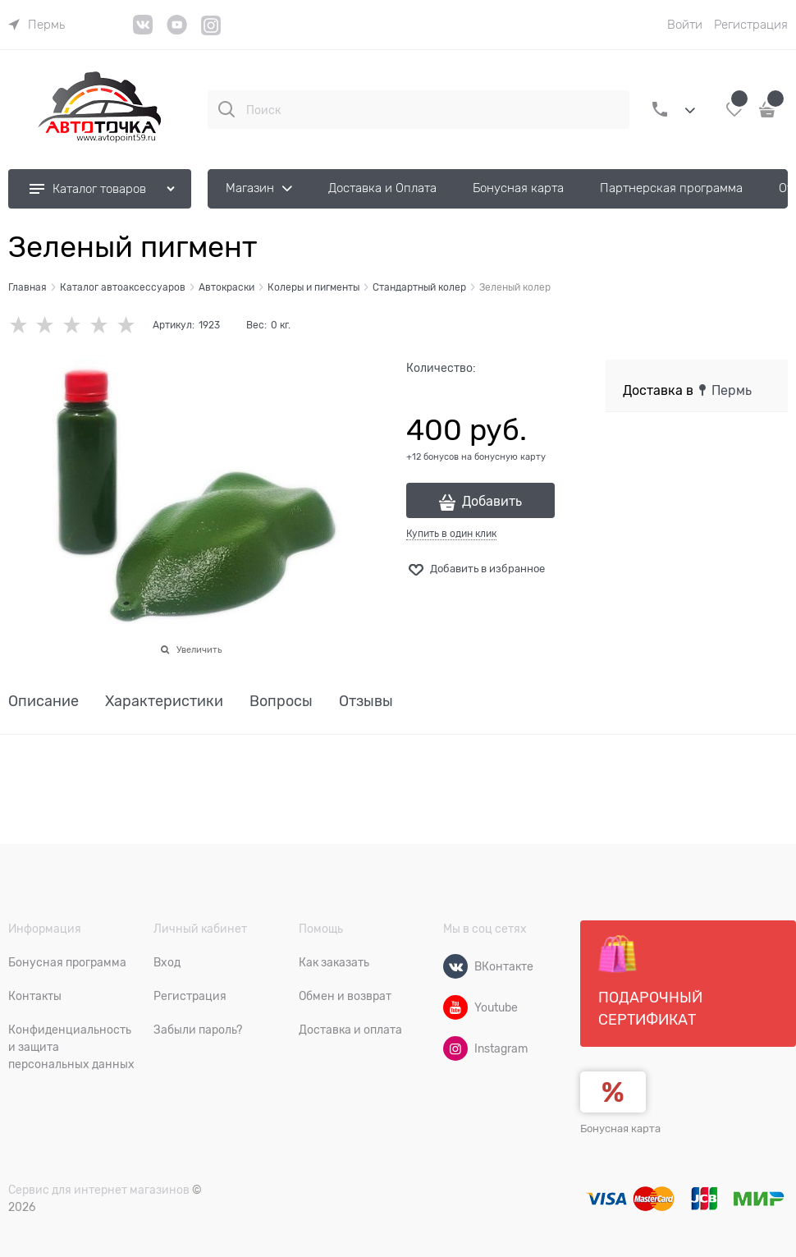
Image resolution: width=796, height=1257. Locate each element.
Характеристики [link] (164, 701)
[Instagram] (211, 32)
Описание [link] (43, 701)
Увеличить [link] (199, 649)
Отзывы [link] (366, 701)
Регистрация (751, 24)
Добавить (492, 501)
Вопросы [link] (281, 701)
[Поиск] (226, 109)
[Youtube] (455, 1007)
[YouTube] (177, 31)
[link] (36, 24)
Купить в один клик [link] (451, 533)
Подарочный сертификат (650, 981)
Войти (684, 24)
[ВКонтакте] (455, 966)
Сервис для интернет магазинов (99, 1189)
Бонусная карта (620, 1128)
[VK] (143, 31)
